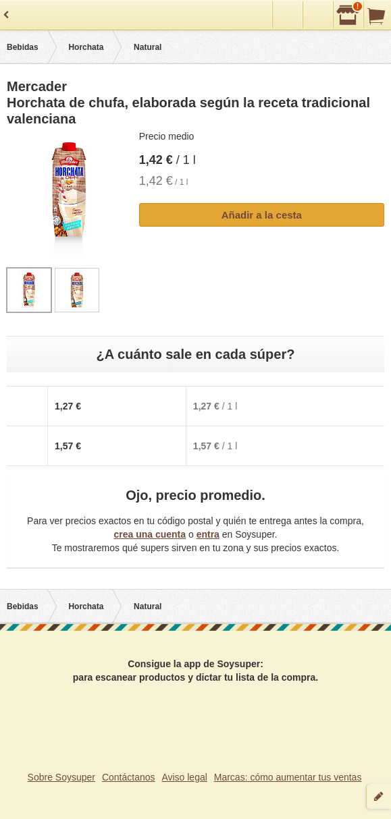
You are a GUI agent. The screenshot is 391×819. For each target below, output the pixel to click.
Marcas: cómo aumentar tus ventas (288, 777)
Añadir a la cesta (261, 215)
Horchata (85, 47)
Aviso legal (184, 777)
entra (208, 534)
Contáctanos (128, 777)
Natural (147, 47)
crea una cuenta (149, 534)
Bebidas (22, 47)
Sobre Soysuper (61, 777)
